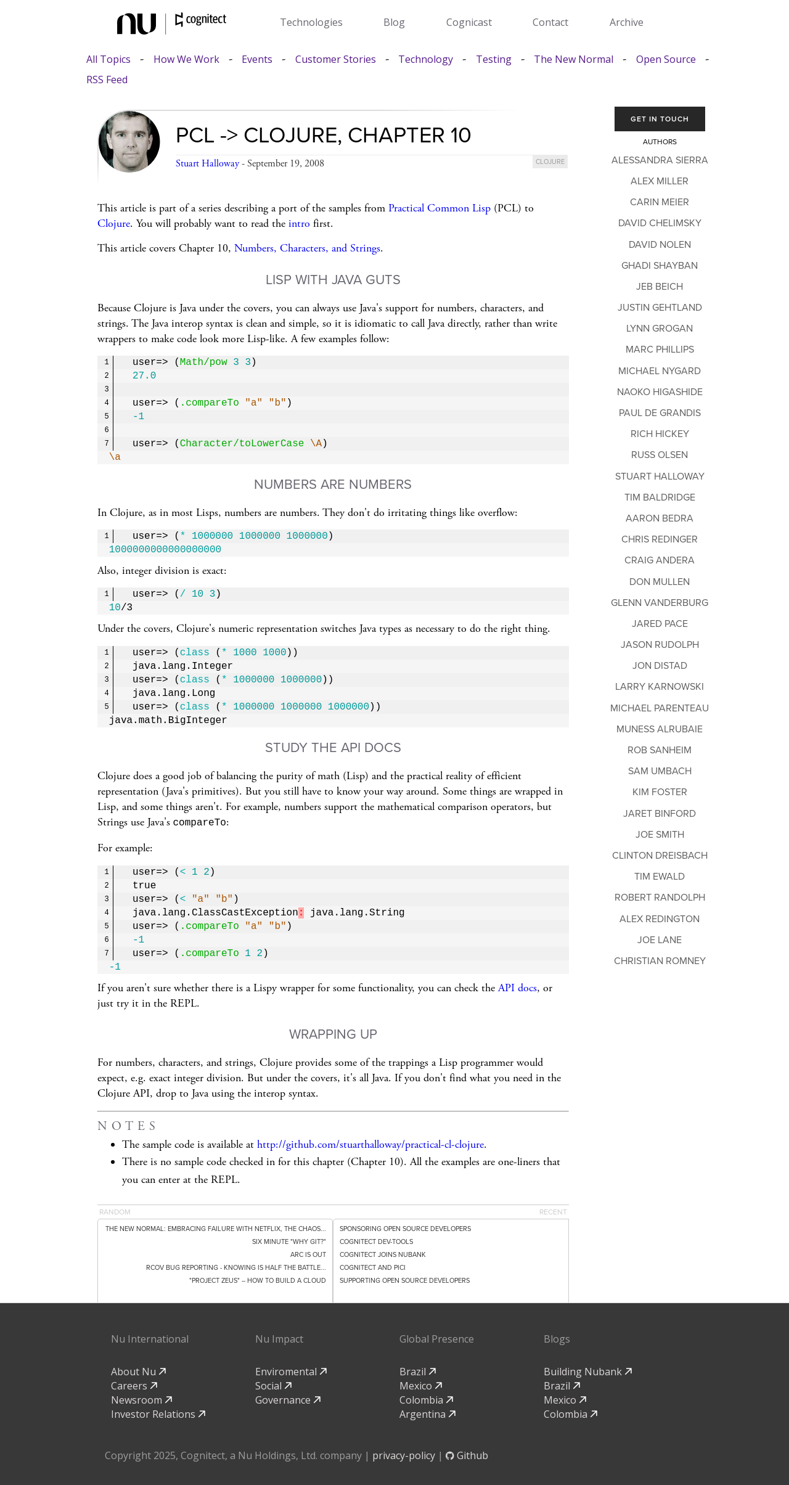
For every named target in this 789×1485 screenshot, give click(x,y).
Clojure (113, 223)
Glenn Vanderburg (659, 603)
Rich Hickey (660, 434)
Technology (425, 59)
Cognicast (469, 22)
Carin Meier (659, 202)
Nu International (150, 1338)
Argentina (427, 1413)
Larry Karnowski (659, 687)
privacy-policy (403, 1454)
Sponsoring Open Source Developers (405, 1228)
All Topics (108, 59)
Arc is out (308, 1254)
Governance (288, 1398)
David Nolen (660, 245)
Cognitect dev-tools (376, 1241)
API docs (517, 987)
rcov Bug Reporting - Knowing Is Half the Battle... (236, 1266)
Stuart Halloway (207, 163)
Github (467, 1454)
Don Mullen (659, 582)
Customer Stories (335, 59)
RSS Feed (107, 79)
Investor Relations (158, 1413)
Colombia (426, 1398)
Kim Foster (659, 792)
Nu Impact (279, 1338)
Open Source (666, 59)
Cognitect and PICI (373, 1266)
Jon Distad (659, 666)
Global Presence (436, 1338)
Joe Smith (660, 834)
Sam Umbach (660, 771)
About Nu (138, 1370)
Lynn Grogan (659, 328)
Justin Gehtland (660, 307)
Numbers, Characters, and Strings (307, 248)
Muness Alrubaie (659, 729)
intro (299, 223)
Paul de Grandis (660, 413)
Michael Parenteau (659, 708)
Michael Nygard (659, 371)
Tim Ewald (659, 876)
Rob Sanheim (660, 750)
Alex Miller (660, 181)
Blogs (557, 1338)
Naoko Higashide (660, 392)
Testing (494, 59)
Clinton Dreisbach (660, 855)
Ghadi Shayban (659, 266)
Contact (550, 22)
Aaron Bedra (659, 518)
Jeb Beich (659, 286)
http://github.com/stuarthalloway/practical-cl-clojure (370, 1143)
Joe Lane (659, 940)
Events (257, 59)
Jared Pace (660, 624)
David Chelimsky (659, 223)
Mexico (420, 1384)
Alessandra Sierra (659, 160)
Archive (627, 22)
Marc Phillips (660, 349)
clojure (550, 162)
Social (273, 1384)
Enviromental (291, 1370)
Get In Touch (660, 119)
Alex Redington (659, 919)
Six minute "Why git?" (289, 1241)
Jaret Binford (659, 814)
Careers (134, 1384)
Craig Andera (659, 560)
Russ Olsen (659, 455)
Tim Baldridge (659, 497)
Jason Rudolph (660, 645)
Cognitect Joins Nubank (383, 1254)
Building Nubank (588, 1370)
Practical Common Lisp (439, 208)
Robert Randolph (660, 897)
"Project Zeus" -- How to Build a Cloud (257, 1279)
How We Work (186, 59)
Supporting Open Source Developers (405, 1279)
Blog (394, 22)
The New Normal (573, 59)
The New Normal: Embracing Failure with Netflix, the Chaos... (215, 1228)
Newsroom (141, 1398)
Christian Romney (660, 961)
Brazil (417, 1370)
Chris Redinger (659, 539)
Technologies (311, 22)
